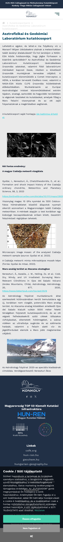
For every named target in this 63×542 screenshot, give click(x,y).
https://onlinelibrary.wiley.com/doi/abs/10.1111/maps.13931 (32, 196)
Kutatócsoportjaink (20, 23)
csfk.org (31, 450)
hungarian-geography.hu (31, 464)
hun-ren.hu (31, 455)
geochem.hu (31, 459)
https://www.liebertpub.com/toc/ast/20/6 (24, 291)
